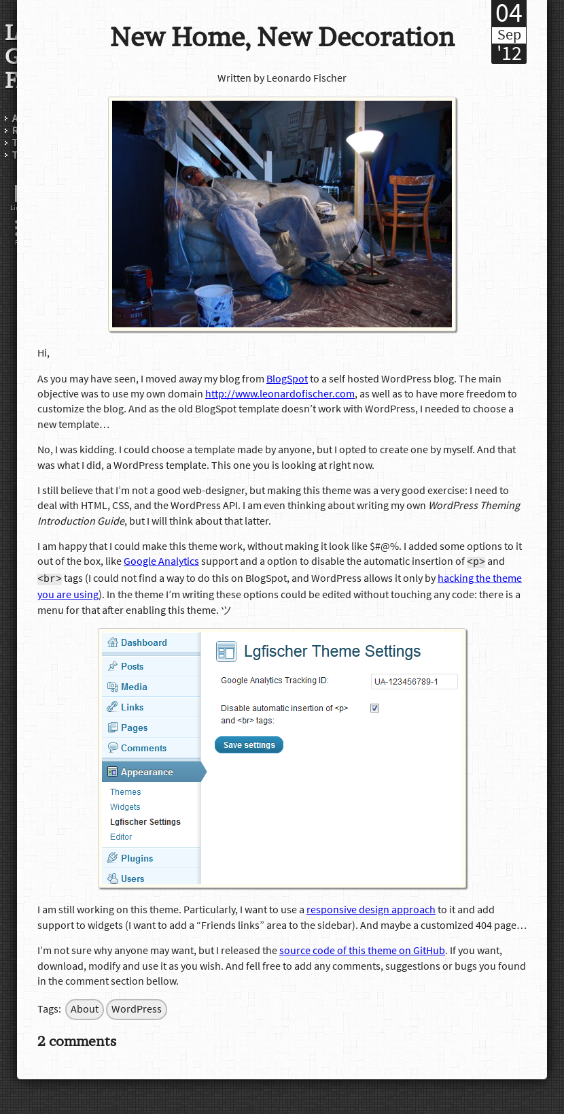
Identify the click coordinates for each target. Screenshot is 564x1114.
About (85, 1008)
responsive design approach (371, 908)
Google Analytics (161, 562)
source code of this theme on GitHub (362, 949)
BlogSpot (287, 379)
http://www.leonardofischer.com (280, 394)
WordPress (136, 1008)
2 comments (76, 1039)
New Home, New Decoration (282, 37)
